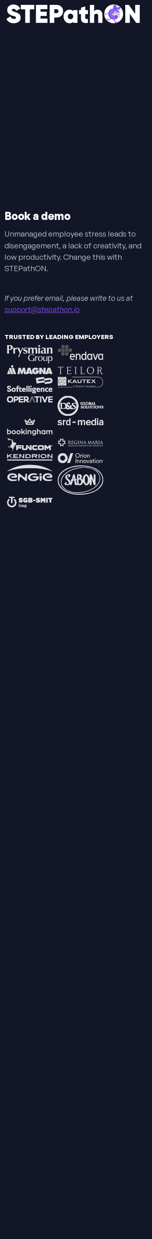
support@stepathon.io (41, 309)
